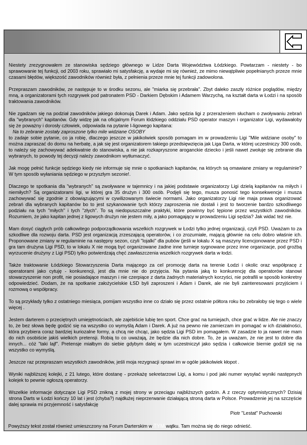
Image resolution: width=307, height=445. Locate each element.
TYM (159, 426)
